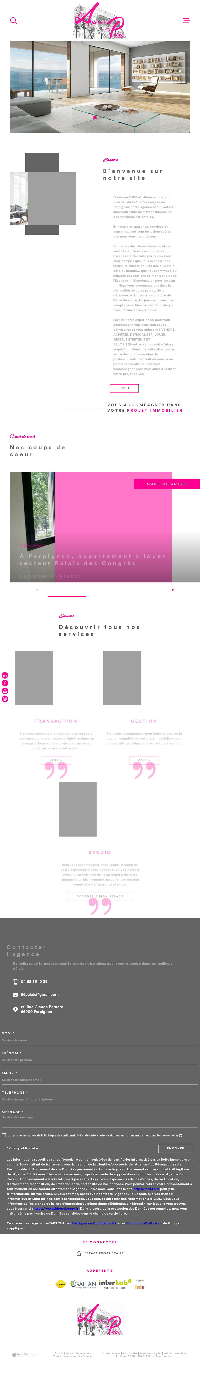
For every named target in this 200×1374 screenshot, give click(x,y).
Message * (13, 1109)
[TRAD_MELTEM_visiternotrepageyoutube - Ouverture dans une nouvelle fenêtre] (5, 691)
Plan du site (130, 1350)
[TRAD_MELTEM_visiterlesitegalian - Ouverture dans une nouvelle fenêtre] (83, 1281)
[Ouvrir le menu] (186, 20)
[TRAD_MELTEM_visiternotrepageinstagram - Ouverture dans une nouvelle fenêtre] (5, 698)
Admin (168, 1350)
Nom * (8, 1030)
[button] (95, 117)
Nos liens (180, 1350)
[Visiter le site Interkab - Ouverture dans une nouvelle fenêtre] (115, 1281)
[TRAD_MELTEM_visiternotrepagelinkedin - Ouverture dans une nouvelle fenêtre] (5, 675)
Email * (10, 1070)
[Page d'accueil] (100, 20)
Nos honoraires (111, 1350)
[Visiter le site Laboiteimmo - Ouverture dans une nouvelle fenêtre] (24, 1352)
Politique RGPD (125, 1353)
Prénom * (12, 1050)
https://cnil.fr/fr (146, 1186)
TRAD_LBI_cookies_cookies (154, 1353)
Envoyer (176, 1145)
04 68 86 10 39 (34, 979)
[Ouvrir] (13, 20)
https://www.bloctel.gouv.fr (56, 1205)
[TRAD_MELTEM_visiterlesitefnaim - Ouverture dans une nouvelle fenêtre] (60, 1281)
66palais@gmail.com (40, 992)
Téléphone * (15, 1089)
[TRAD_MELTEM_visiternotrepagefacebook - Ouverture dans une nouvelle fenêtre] (5, 683)
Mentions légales (151, 1350)
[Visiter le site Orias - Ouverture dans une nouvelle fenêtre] (140, 1281)
